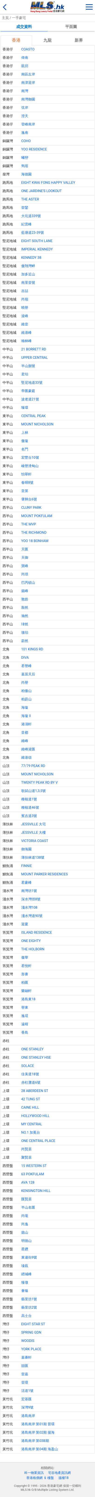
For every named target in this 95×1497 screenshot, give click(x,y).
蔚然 (24, 641)
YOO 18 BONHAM (35, 541)
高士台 (26, 1316)
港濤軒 (26, 724)
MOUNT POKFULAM (36, 516)
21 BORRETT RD (33, 349)
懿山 (24, 1232)
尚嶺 (24, 299)
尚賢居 (26, 1149)
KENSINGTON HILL (36, 1191)
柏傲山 (26, 691)
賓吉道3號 (29, 816)
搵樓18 (63, 1478)
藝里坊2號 (29, 1307)
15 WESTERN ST (34, 1166)
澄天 (24, 116)
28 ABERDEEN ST (34, 1091)
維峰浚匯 (28, 749)
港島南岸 (28, 1416)
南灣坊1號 (29, 891)
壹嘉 (24, 1374)
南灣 (24, 91)
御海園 (26, 849)
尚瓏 (24, 1216)
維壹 (24, 324)
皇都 (24, 732)
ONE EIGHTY (31, 941)
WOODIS (27, 1341)
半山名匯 (28, 1207)
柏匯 (24, 982)
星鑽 (24, 1249)
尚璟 (24, 574)
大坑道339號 (31, 216)
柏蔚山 (26, 699)
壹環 (24, 1382)
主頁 (5, 18)
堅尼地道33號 (32, 382)
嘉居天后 (28, 674)
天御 (24, 557)
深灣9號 (27, 1407)
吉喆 (24, 291)
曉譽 (24, 308)
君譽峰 (26, 666)
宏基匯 (26, 1399)
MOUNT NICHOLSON (37, 424)
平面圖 (71, 26)
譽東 (24, 1007)
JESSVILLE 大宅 (33, 824)
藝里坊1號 (29, 1299)
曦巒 (24, 158)
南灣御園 (28, 99)
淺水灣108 (29, 907)
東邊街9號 (29, 1257)
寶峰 (24, 566)
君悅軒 (26, 966)
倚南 (24, 58)
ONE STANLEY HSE (36, 1057)
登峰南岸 (28, 124)
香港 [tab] (16, 40)
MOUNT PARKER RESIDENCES (44, 874)
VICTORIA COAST (34, 841)
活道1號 (27, 1391)
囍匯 (24, 1366)
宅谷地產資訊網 (59, 1473)
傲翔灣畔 (28, 266)
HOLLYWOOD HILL (35, 1116)
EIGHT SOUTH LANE (36, 241)
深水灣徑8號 (30, 899)
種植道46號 (30, 807)
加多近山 (28, 274)
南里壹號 (28, 283)
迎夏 (24, 924)
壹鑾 (24, 208)
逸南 (24, 133)
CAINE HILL (30, 1107)
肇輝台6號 (29, 499)
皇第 (24, 491)
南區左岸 (28, 74)
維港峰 (26, 333)
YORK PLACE (31, 1349)
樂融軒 (26, 991)
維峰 (24, 741)
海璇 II (26, 716)
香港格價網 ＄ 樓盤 (40, 1478)
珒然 (24, 624)
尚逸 (24, 1224)
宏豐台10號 (30, 457)
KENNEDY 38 (31, 258)
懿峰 (24, 591)
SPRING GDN (31, 1332)
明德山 (26, 1241)
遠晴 (24, 1024)
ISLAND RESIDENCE (36, 932)
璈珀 (24, 632)
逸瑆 (24, 1016)
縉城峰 (26, 1274)
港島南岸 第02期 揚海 (38, 1432)
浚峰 (24, 316)
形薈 (24, 974)
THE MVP (28, 524)
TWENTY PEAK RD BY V (39, 782)
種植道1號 (29, 799)
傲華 (24, 957)
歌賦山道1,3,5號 (33, 791)
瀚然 (24, 616)
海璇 (24, 707)
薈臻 (24, 1291)
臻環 (24, 407)
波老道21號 (30, 399)
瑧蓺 (24, 1266)
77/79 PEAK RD (33, 766)
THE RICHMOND (34, 532)
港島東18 (28, 999)
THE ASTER (30, 199)
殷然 (24, 607)
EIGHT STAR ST (33, 1324)
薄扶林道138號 (32, 857)
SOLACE (27, 1066)
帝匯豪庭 (28, 391)
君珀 (24, 374)
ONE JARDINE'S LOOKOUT (41, 191)
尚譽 (24, 682)
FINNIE (26, 866)
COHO (26, 141)
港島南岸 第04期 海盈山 (39, 1449)
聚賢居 (26, 1157)
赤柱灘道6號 (30, 1082)
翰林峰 (26, 341)
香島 (24, 1032)
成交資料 (24, 26)
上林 (24, 432)
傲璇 (24, 441)
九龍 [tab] (47, 40)
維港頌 (26, 757)
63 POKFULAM (32, 1174)
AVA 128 (27, 1182)
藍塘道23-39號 (32, 233)
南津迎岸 (28, 83)
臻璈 (24, 1282)
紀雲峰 (26, 224)
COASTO (28, 49)
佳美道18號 (30, 1074)
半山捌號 (28, 366)
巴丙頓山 (28, 582)
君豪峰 (26, 882)
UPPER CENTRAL (34, 358)
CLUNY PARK (31, 507)
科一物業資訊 (34, 1473)
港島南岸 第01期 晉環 (38, 1424)
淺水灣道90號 (32, 916)
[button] (89, 6)
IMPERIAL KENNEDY (37, 249)
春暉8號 (27, 482)
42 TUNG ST (30, 1099)
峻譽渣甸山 (30, 466)
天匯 (24, 549)
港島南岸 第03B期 (35, 1441)
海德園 (26, 174)
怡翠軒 (26, 474)
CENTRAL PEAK (33, 416)
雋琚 (24, 166)
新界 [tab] (79, 40)
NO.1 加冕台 (30, 1132)
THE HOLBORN (33, 949)
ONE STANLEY (32, 1049)
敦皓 (24, 599)
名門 (24, 449)
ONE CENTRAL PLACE (38, 1141)
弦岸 (24, 108)
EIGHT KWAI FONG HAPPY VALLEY (48, 183)
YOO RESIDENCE (34, 149)
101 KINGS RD (32, 649)
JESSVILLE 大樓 (33, 832)
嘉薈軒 (26, 1357)
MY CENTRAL (31, 1124)
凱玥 (24, 66)
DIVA (25, 657)
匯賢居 (26, 1199)
